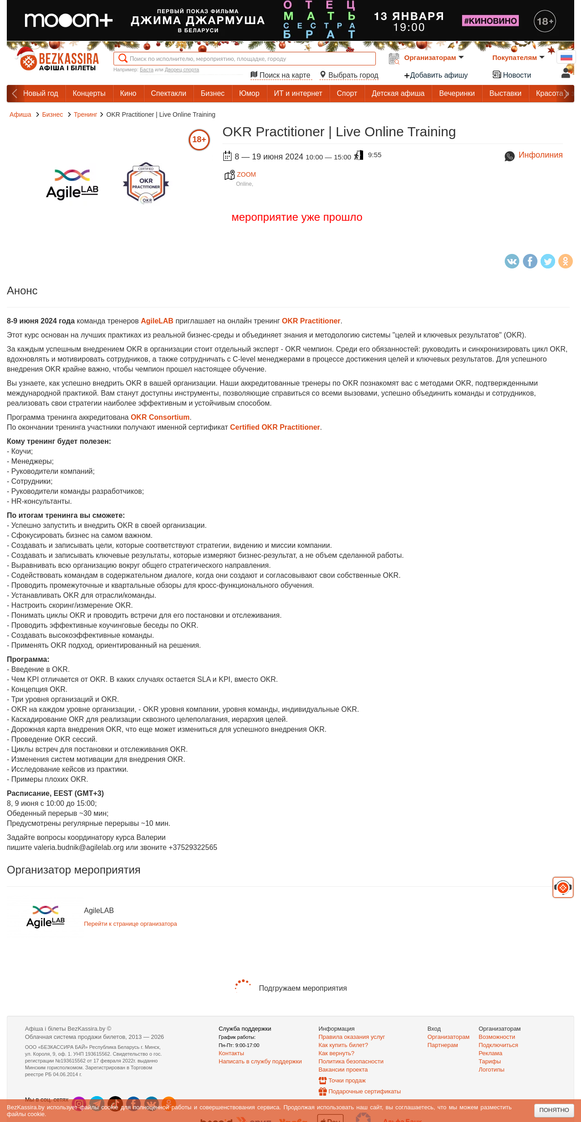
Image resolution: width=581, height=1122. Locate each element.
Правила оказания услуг (352, 1036)
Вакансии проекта (343, 1069)
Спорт (347, 93)
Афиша (20, 114)
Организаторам (434, 57)
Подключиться (498, 1045)
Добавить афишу (436, 75)
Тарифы (490, 1061)
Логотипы (492, 1069)
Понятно (554, 1110)
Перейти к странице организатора (130, 923)
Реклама (490, 1053)
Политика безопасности (351, 1061)
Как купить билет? (343, 1045)
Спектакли (169, 93)
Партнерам (443, 1045)
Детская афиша (398, 93)
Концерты (89, 93)
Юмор (249, 93)
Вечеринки (457, 93)
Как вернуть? (337, 1053)
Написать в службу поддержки (260, 1061)
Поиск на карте (281, 75)
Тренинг (86, 114)
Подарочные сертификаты (365, 1091)
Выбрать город (349, 75)
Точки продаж (347, 1080)
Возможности (497, 1036)
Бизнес (213, 93)
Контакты (231, 1053)
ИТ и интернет (298, 93)
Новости (511, 74)
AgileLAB (157, 321)
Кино (128, 93)
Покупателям (518, 57)
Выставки (505, 93)
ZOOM (240, 174)
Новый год (40, 93)
